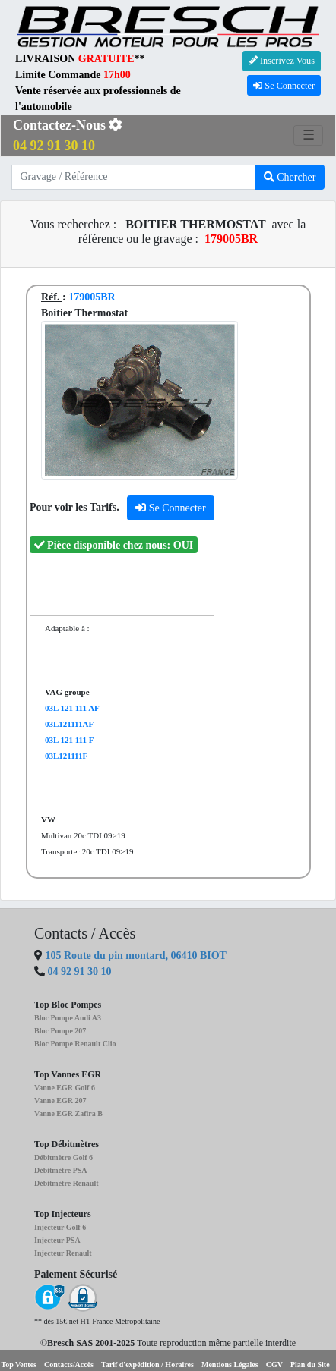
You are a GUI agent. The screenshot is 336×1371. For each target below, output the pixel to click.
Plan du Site (310, 1364)
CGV (274, 1364)
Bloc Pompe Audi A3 (67, 1018)
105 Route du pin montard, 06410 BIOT (135, 955)
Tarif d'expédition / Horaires (147, 1364)
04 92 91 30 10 (80, 971)
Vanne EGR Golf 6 (64, 1087)
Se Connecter (284, 85)
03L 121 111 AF (72, 707)
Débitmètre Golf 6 (63, 1157)
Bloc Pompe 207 (60, 1031)
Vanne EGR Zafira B (68, 1113)
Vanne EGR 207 (60, 1100)
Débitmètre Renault (66, 1183)
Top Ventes (18, 1364)
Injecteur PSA (57, 1240)
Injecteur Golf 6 (60, 1227)
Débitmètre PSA (60, 1170)
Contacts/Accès (69, 1364)
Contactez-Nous (67, 135)
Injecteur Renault (63, 1253)
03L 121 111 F (69, 739)
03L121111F (66, 755)
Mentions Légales (229, 1364)
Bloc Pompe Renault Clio (75, 1043)
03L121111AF (69, 723)
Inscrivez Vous (282, 60)
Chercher (290, 177)
